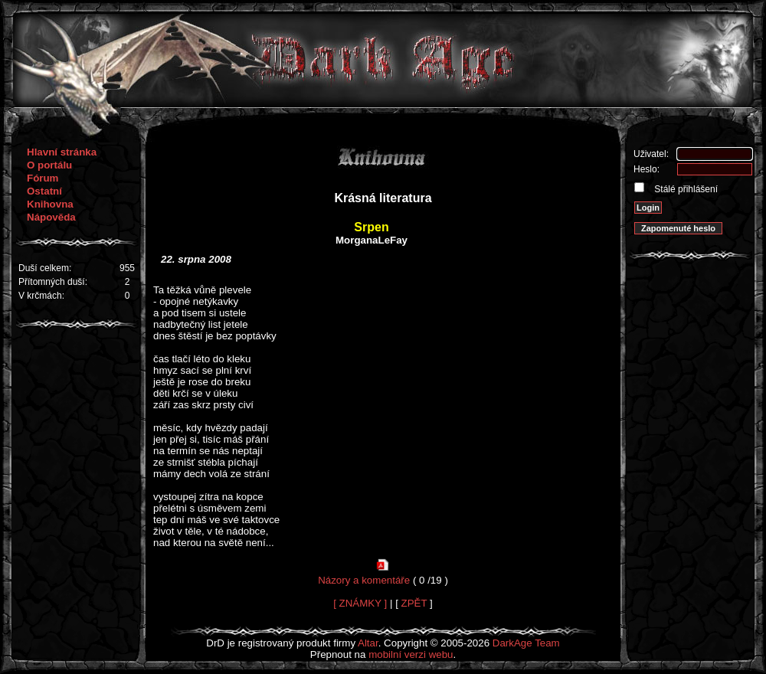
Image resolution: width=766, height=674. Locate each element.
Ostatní (44, 191)
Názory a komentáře (364, 580)
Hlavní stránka (62, 152)
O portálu (49, 165)
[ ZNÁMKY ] (360, 603)
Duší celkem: (44, 268)
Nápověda (51, 217)
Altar (368, 643)
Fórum (42, 178)
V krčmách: (41, 295)
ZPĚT (414, 603)
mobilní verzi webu (410, 654)
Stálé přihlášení (685, 189)
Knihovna (50, 204)
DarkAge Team (526, 643)
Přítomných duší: (52, 281)
